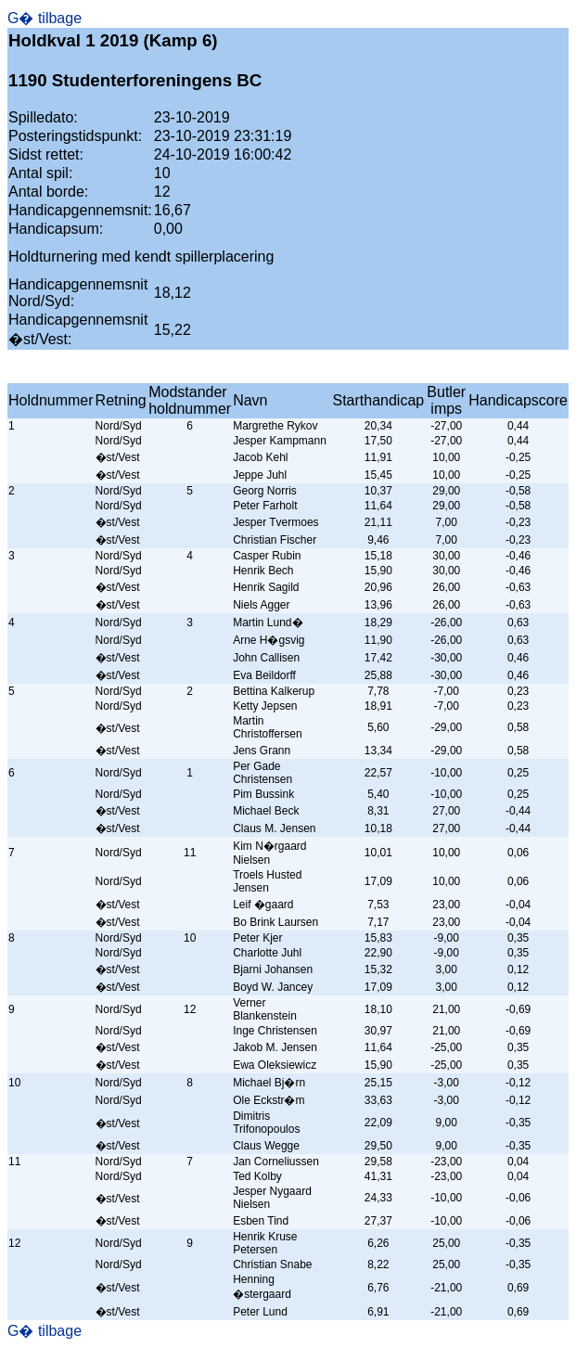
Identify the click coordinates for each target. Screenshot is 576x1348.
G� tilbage (44, 18)
